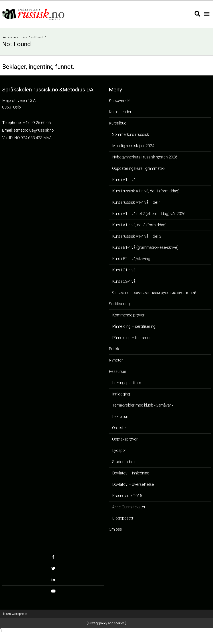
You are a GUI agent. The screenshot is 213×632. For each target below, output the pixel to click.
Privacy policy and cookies (106, 623)
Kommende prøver (128, 315)
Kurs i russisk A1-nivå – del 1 (136, 202)
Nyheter (116, 360)
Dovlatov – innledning (130, 473)
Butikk (114, 348)
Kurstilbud (117, 123)
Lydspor (119, 450)
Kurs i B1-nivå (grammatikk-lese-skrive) (145, 247)
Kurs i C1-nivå (123, 270)
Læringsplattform (127, 382)
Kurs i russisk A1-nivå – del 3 (136, 236)
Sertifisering (119, 303)
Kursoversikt (120, 100)
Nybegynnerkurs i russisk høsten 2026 (144, 157)
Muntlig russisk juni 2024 (133, 145)
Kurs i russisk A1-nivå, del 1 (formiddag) (145, 191)
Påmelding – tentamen (131, 337)
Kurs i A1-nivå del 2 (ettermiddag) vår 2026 (148, 213)
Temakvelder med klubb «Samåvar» (142, 405)
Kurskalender (120, 111)
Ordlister (119, 427)
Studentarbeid (124, 461)
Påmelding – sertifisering (133, 326)
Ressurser (117, 371)
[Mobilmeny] (207, 13)
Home (24, 37)
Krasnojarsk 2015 (127, 495)
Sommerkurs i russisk (130, 134)
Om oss (115, 529)
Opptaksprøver (125, 439)
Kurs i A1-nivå (123, 179)
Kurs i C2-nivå (123, 281)
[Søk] (197, 13)
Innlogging (121, 394)
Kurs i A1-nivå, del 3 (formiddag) (139, 225)
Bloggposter (122, 518)
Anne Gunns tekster (128, 507)
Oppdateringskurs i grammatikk (138, 168)
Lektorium (120, 416)
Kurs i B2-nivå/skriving (131, 258)
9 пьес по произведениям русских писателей (154, 292)
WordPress (15, 614)
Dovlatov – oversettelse (133, 484)
